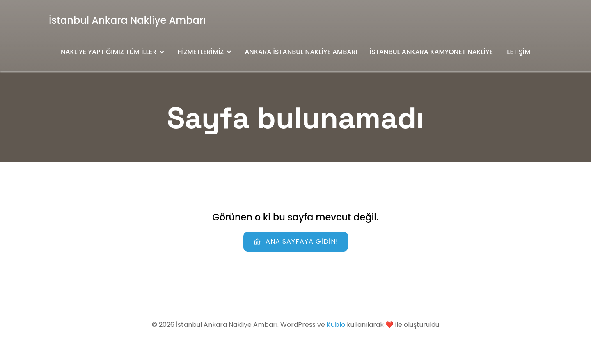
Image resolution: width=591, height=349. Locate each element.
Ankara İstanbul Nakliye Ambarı (301, 52)
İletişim (517, 52)
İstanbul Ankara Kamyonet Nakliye (431, 52)
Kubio (336, 324)
